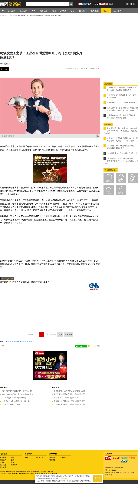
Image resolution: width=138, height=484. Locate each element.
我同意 (97, 478)
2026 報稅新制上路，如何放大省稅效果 (122, 102)
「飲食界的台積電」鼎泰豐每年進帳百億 (69, 405)
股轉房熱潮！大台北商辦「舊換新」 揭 (17, 391)
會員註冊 (128, 4)
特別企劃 (14, 465)
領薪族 (108, 181)
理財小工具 (39, 457)
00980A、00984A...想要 (11, 405)
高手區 (121, 193)
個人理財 (3, 465)
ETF (12, 457)
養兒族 (133, 181)
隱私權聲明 (63, 478)
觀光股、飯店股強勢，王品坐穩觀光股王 (69, 401)
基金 (12, 462)
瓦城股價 (30, 341)
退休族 (108, 193)
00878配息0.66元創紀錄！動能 (14, 398)
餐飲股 (16, 341)
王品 (7, 341)
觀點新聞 (3, 457)
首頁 (5, 10)
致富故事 (3, 460)
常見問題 (52, 460)
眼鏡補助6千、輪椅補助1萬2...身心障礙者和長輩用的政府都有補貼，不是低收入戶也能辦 (121, 130)
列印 (98, 346)
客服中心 (63, 457)
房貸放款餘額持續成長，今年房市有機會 (17, 394)
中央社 (6, 64)
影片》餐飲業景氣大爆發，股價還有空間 (69, 394)
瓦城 (11, 341)
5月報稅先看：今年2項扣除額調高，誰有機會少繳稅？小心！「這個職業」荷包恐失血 (121, 160)
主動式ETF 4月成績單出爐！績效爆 (15, 401)
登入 (134, 4)
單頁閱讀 (68, 335)
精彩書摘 (3, 467)
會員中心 (52, 457)
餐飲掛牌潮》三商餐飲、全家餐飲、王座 (69, 391)
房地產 (2, 462)
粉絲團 (111, 4)
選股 (26, 457)
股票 (12, 460)
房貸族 (121, 181)
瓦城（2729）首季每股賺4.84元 (66, 398)
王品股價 (23, 341)
